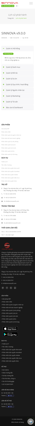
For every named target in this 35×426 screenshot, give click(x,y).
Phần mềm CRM (5, 132)
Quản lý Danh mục (10, 67)
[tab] (17, 48)
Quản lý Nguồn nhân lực (13, 90)
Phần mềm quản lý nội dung (9, 154)
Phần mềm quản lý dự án (8, 145)
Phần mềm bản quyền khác (9, 181)
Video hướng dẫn (7, 373)
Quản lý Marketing (10, 96)
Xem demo (5, 370)
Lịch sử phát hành (7, 384)
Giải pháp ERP (5, 129)
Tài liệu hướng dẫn (8, 375)
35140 (25, 38)
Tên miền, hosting (6, 165)
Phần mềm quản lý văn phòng (9, 141)
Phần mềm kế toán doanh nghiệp (10, 138)
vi (17, 6)
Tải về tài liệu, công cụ (8, 378)
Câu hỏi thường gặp (8, 381)
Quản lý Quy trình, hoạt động (14, 84)
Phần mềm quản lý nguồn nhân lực (11, 135)
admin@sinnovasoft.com (12, 223)
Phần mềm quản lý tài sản (8, 148)
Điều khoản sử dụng (17, 422)
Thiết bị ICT (4, 162)
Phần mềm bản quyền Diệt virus (10, 178)
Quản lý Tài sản (9, 101)
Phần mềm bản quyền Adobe (9, 174)
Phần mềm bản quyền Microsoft (10, 168)
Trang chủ (11, 18)
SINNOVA (4, 38)
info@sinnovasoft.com (12, 201)
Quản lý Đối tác (9, 72)
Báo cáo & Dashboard (12, 107)
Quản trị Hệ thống (10, 48)
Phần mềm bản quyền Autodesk (10, 171)
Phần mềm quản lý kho (7, 151)
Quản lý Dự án (9, 78)
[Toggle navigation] (31, 3)
